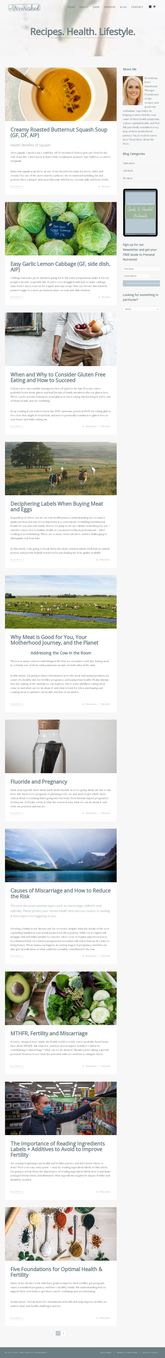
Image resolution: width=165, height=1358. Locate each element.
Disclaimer (105, 1353)
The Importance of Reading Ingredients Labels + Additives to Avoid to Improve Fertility (57, 1149)
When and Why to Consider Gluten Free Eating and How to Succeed (57, 377)
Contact (137, 7)
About (84, 7)
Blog (123, 7)
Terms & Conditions (126, 1353)
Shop (96, 7)
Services (109, 7)
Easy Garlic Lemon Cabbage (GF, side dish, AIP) (60, 266)
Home (71, 7)
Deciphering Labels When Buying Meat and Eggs (56, 506)
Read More (17, 186)
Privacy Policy (150, 1353)
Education (91, 426)
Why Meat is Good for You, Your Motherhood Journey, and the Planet (54, 640)
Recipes (106, 186)
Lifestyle (105, 426)
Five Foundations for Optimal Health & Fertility (56, 1272)
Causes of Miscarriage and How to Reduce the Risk (60, 893)
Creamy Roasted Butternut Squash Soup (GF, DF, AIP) (58, 132)
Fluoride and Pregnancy (38, 781)
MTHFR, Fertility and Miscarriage (48, 1033)
